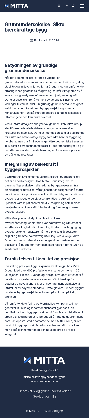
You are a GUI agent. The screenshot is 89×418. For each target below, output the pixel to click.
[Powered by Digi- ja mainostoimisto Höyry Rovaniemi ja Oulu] (53, 410)
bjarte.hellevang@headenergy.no (44, 377)
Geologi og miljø (44, 396)
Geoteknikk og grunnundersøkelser (45, 391)
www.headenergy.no (44, 381)
